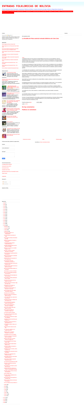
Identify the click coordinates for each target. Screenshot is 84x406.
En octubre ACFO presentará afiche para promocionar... (10, 314)
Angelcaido (4, 176)
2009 (4, 400)
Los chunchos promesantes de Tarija (10, 361)
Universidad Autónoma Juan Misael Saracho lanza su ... (10, 357)
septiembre (6, 231)
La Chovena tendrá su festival (9, 312)
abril (5, 390)
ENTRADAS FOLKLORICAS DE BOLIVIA (26, 6)
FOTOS (55, 11)
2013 (4, 223)
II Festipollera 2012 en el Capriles (10, 334)
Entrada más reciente (27, 139)
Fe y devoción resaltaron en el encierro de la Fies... (9, 330)
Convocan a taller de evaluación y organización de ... (10, 347)
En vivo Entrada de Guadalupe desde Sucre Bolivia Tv (9, 303)
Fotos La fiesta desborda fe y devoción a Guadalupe (9, 305)
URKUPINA (50, 11)
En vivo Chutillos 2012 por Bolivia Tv (10, 382)
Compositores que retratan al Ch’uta (13, 128)
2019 (4, 214)
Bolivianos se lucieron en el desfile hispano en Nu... (10, 248)
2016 (4, 218)
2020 (4, 212)
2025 (4, 204)
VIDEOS (59, 11)
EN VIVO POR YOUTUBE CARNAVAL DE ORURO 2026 (12, 117)
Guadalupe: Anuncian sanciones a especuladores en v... (10, 322)
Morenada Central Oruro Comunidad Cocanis (10, 171)
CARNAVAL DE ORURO (20, 11)
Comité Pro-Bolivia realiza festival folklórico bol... (10, 344)
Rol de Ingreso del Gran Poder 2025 (8, 44)
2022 (4, 209)
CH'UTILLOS (13, 11)
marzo (5, 392)
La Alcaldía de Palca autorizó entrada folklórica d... (9, 243)
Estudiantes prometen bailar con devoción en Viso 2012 (10, 288)
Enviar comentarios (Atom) (45, 142)
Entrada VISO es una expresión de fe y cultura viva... (10, 259)
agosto (5, 384)
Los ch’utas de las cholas (11, 72)
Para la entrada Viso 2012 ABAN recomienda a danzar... (10, 291)
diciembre (6, 226)
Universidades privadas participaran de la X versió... (10, 278)
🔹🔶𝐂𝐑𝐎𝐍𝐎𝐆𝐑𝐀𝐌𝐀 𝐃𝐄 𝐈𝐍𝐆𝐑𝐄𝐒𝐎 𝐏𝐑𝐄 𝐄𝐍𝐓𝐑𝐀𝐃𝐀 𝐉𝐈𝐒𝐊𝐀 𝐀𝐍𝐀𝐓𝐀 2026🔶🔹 (13, 87)
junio (5, 387)
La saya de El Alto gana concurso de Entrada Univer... (10, 264)
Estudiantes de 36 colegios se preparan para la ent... (9, 286)
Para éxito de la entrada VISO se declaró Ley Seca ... (10, 281)
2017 (4, 217)
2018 (4, 215)
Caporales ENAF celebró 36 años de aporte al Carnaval (10, 266)
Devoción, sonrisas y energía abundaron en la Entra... (9, 251)
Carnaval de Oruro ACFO (6, 166)
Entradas (5, 181)
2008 (4, 402)
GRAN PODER (44, 11)
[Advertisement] (36, 23)
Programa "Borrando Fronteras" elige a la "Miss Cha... (10, 283)
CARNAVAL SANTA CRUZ (36, 11)
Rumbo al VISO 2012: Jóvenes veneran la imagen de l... (9, 339)
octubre (5, 229)
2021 (4, 210)
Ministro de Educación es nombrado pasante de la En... (10, 256)
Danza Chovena (10, 121)
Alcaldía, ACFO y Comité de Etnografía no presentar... (9, 332)
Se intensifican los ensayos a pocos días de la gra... (10, 366)
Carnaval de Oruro (5, 167)
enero (5, 395)
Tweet (23, 57)
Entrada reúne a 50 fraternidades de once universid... (10, 276)
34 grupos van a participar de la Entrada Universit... (9, 354)
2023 (4, 207)
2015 (4, 220)
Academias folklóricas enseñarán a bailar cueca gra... (10, 295)
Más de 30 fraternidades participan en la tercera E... (10, 273)
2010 (4, 399)
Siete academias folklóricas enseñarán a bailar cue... (9, 310)
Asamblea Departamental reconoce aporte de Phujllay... (10, 246)
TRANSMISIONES (28, 11)
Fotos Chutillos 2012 (7, 373)
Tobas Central (4, 173)
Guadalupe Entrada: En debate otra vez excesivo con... (10, 300)
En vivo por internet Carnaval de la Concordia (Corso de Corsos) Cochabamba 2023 (10, 49)
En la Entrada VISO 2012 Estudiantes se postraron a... (9, 261)
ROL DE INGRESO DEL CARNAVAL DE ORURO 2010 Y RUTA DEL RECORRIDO (13, 101)
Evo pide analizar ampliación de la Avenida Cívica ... (10, 375)
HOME (4, 11)
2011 (4, 397)
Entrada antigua (59, 139)
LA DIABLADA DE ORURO (7, 164)
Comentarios (5, 183)
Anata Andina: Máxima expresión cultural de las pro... (10, 359)
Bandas (8, 11)
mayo (5, 389)
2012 (4, 225)
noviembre (6, 228)
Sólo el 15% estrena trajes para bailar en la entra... (9, 308)
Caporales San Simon (6, 169)
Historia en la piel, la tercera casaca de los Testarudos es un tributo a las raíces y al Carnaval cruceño (13, 109)
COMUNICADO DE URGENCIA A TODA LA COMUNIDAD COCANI (10, 369)
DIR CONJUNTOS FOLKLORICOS (67, 11)
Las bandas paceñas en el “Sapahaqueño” (8, 233)
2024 (4, 206)
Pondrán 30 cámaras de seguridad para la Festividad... (10, 336)
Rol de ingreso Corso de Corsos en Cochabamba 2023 (13, 93)
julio (5, 386)
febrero (5, 394)
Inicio (43, 139)
